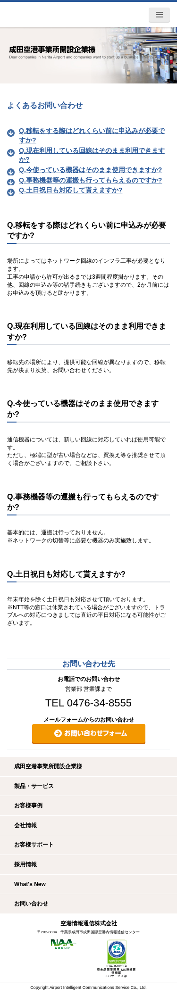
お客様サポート (34, 844)
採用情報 (25, 864)
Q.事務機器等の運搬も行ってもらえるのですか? (90, 180)
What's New (30, 884)
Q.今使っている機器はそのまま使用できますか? (90, 170)
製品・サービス (34, 786)
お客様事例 (28, 805)
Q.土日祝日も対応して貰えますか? (70, 190)
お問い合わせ (31, 903)
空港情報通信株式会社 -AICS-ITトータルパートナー (50, 14)
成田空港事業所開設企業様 (48, 766)
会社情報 (25, 825)
